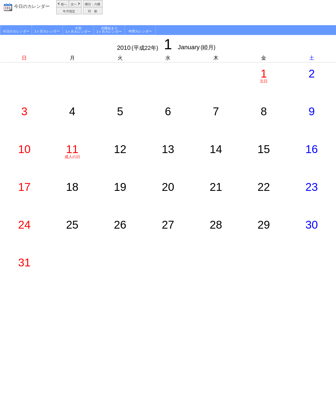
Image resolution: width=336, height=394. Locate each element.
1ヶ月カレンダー (47, 31)
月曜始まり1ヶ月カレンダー (109, 30)
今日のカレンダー (32, 6)
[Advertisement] (220, 12)
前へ (64, 4)
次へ (74, 4)
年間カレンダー (140, 31)
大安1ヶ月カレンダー (78, 30)
